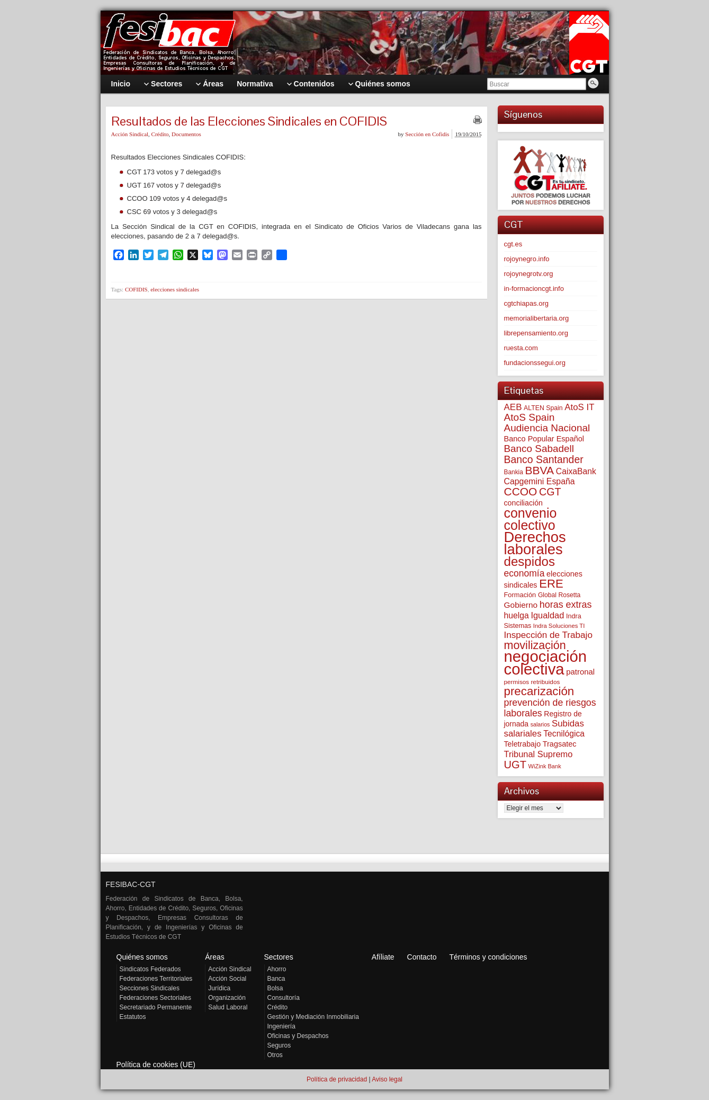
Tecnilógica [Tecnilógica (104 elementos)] (564, 733)
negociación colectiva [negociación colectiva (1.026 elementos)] (545, 662)
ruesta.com (521, 348)
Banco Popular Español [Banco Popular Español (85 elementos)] (544, 438)
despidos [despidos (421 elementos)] (529, 561)
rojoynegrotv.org (528, 274)
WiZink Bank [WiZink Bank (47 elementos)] (544, 766)
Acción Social (227, 978)
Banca (276, 978)
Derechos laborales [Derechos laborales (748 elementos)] (535, 543)
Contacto (422, 957)
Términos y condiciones (488, 957)
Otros (275, 1055)
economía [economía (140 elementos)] (524, 573)
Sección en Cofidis (427, 134)
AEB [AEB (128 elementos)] (513, 407)
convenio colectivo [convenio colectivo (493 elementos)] (530, 519)
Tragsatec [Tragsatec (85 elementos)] (560, 744)
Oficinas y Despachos (298, 1036)
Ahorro (276, 969)
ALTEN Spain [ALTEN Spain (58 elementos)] (543, 408)
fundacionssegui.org (535, 363)
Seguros (279, 1045)
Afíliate (383, 957)
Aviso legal (387, 1079)
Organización (227, 997)
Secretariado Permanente (156, 1007)
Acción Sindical (130, 134)
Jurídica (219, 988)
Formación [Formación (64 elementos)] (520, 595)
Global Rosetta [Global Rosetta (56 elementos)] (559, 595)
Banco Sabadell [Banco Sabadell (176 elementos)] (539, 448)
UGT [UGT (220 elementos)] (515, 764)
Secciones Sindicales (150, 988)
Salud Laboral (227, 1007)
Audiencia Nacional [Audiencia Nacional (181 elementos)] (547, 427)
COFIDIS (136, 289)
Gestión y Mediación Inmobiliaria (313, 1017)
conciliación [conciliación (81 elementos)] (523, 503)
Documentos (186, 134)
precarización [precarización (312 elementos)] (539, 691)
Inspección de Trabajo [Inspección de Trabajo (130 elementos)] (548, 635)
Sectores (278, 957)
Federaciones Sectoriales (155, 997)
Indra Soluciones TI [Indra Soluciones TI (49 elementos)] (559, 626)
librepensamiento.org (536, 333)
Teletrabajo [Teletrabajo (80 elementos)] (522, 744)
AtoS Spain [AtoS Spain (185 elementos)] (529, 417)
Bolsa (275, 988)
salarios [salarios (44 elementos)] (540, 724)
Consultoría (283, 997)
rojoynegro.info (527, 259)
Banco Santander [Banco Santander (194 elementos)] (544, 459)
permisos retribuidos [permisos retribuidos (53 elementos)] (532, 681)
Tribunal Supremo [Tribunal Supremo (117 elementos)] (538, 754)
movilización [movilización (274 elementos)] (535, 645)
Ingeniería (281, 1026)
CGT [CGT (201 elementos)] (550, 492)
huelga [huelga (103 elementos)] (516, 615)
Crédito (160, 134)
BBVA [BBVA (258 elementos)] (539, 470)
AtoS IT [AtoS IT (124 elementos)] (579, 407)
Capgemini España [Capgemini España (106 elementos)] (539, 481)
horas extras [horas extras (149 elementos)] (566, 604)
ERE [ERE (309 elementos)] (551, 583)
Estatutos (133, 1017)
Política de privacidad (337, 1079)
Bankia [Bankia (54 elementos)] (513, 472)
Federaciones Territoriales (156, 978)
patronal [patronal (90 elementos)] (580, 671)
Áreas (215, 957)
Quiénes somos (142, 957)
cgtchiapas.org (526, 303)
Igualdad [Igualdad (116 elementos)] (547, 615)
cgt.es (513, 244)
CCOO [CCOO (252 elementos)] (520, 491)
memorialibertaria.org (536, 318)
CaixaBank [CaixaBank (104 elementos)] (576, 471)
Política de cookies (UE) (155, 1064)
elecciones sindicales (174, 289)
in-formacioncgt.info (534, 288)
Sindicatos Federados (150, 969)
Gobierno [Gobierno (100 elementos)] (521, 604)
